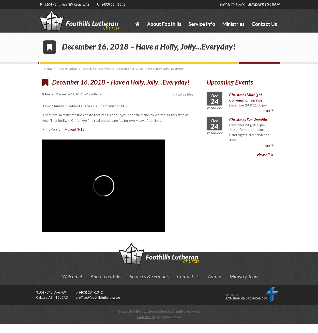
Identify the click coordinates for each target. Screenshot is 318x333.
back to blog (183, 94)
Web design (146, 317)
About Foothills (106, 276)
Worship (88, 68)
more (268, 110)
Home (48, 68)
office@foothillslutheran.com (99, 297)
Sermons (105, 68)
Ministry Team (244, 276)
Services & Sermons (149, 276)
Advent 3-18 (74, 129)
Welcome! (72, 276)
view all (265, 154)
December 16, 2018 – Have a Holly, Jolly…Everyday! (150, 68)
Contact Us (188, 276)
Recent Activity (67, 68)
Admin (214, 276)
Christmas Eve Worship (248, 119)
